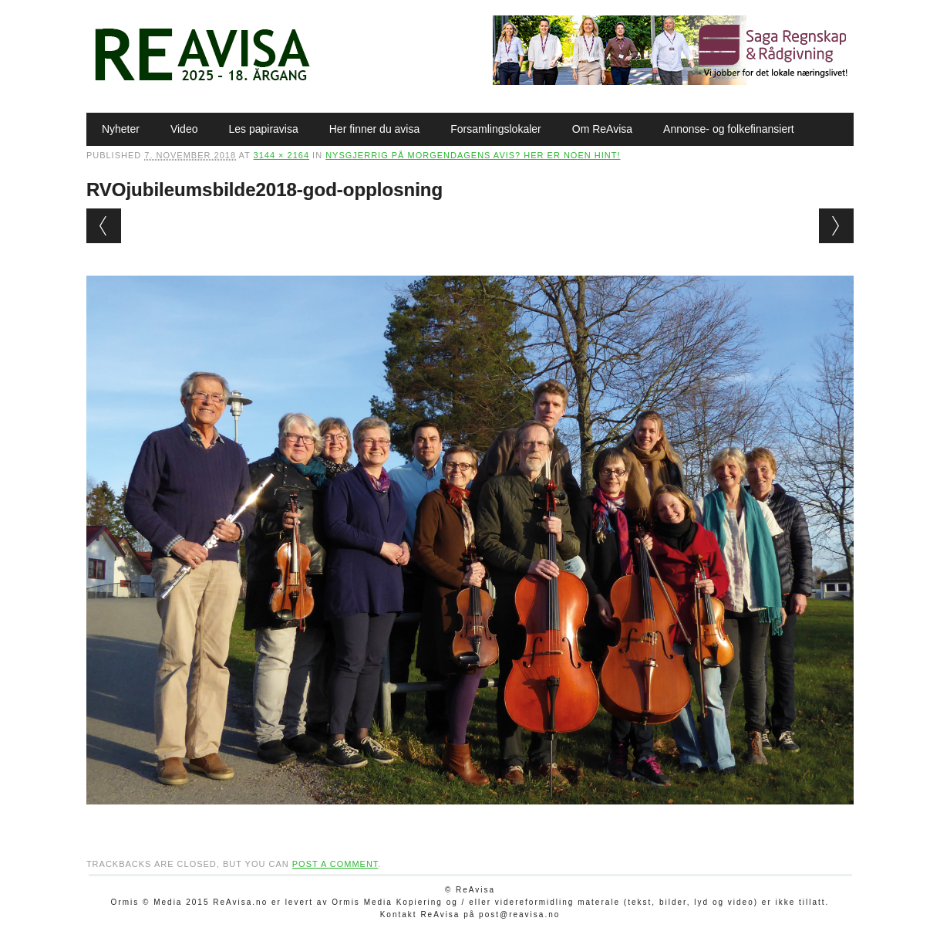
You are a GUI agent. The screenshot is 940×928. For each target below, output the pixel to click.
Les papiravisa (263, 129)
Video (184, 129)
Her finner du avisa (374, 129)
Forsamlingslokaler (495, 129)
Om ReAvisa (602, 129)
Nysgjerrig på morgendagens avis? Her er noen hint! (472, 155)
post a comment (335, 864)
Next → (836, 225)
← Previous (103, 225)
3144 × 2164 (281, 155)
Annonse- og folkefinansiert (728, 129)
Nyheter (121, 129)
